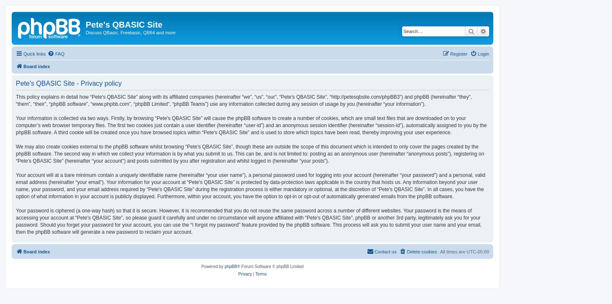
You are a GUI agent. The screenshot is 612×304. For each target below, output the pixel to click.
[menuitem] (56, 54)
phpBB (230, 266)
